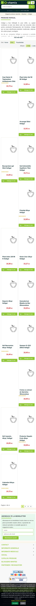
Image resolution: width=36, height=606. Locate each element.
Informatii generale (10, 548)
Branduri (24, 14)
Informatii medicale (9, 551)
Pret (12, 42)
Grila (28, 46)
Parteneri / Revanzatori (11, 565)
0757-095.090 (25, 10)
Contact (5, 545)
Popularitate (20, 42)
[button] (29, 2)
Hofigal (30, 14)
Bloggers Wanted (9, 562)
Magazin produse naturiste (12, 14)
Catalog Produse (8, 558)
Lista (33, 46)
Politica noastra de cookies (18, 600)
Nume (7, 42)
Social (4, 555)
